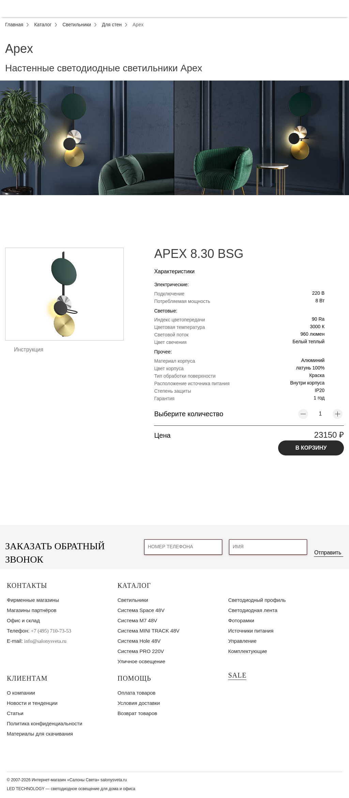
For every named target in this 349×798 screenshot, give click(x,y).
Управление (242, 641)
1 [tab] (174, 200)
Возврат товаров (137, 713)
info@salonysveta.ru (45, 641)
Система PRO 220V (141, 651)
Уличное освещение (141, 661)
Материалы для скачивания (40, 734)
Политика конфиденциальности (44, 723)
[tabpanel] (174, 138)
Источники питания (250, 631)
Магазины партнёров (31, 610)
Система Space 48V (141, 610)
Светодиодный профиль (257, 600)
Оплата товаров (137, 693)
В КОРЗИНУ (311, 448)
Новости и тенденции (32, 703)
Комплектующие (247, 651)
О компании (21, 693)
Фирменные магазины (33, 600)
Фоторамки (241, 620)
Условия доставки (139, 703)
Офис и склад (23, 620)
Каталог (134, 585)
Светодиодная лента (252, 610)
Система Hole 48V (139, 641)
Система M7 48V (137, 620)
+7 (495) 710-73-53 (51, 631)
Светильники (133, 600)
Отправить (327, 552)
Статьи (15, 713)
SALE (237, 675)
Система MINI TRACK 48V (149, 631)
